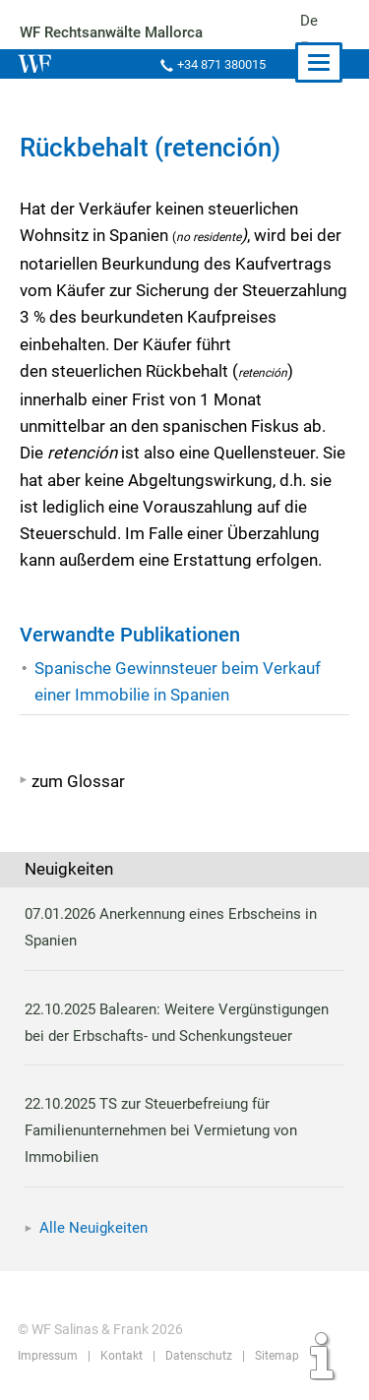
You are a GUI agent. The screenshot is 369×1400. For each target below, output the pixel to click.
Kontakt (119, 1356)
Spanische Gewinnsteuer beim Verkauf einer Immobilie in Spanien (177, 681)
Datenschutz (196, 1356)
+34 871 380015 (219, 64)
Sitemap (272, 1356)
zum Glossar (78, 781)
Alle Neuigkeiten (93, 1228)
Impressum (47, 1356)
